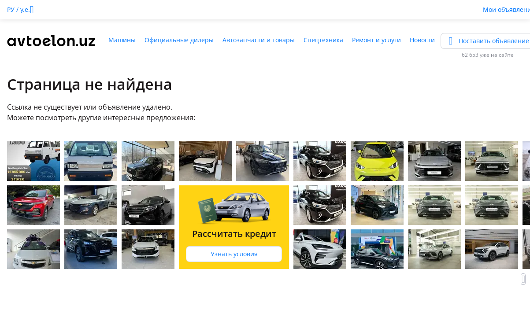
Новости (422, 40)
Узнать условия (234, 254)
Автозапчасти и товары (258, 40)
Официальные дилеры (179, 40)
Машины (122, 40)
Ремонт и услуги (376, 40)
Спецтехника (323, 40)
